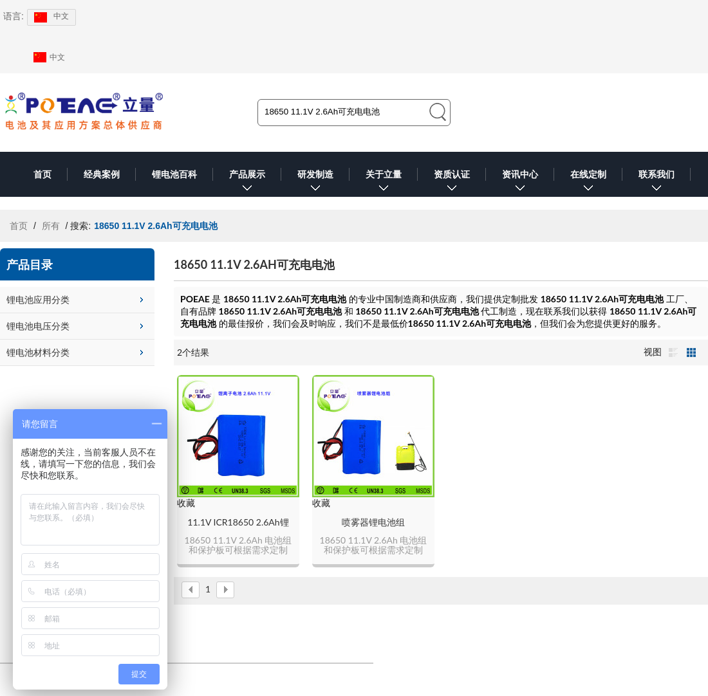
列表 (673, 352)
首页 (42, 174)
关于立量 (383, 183)
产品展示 (247, 183)
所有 (51, 226)
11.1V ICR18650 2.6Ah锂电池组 (237, 523)
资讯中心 (520, 183)
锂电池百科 (174, 174)
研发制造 (315, 183)
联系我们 (656, 183)
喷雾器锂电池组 (373, 522)
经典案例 (102, 174)
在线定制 (588, 183)
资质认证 (452, 183)
